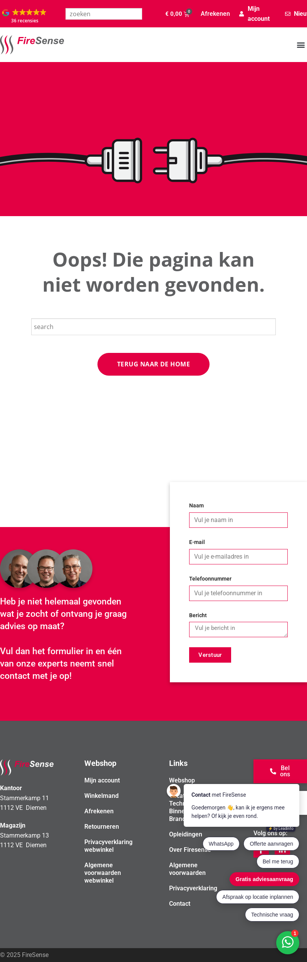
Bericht (198, 615)
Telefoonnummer (210, 579)
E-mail (197, 542)
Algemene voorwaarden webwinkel (102, 872)
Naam (196, 505)
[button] (25, 16)
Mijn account (102, 780)
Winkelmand (101, 795)
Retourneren (101, 826)
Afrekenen (215, 13)
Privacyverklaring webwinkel (108, 845)
